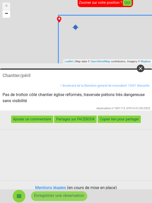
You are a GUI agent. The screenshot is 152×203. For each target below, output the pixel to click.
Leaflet (69, 61)
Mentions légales (50, 187)
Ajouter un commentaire (32, 119)
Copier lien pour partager (119, 119)
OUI (127, 3)
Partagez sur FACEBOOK (75, 119)
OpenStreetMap (100, 61)
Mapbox (146, 61)
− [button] (6, 14)
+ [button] (6, 6)
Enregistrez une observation (59, 195)
